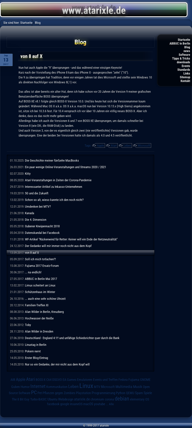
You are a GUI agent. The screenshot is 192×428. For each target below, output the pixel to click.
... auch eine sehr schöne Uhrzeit (45, 298)
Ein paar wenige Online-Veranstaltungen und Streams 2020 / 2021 (65, 167)
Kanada (29, 213)
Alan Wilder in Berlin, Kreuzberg (44, 312)
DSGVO (57, 380)
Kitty (28, 173)
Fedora (123, 380)
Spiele (148, 393)
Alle (111, 404)
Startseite (184, 40)
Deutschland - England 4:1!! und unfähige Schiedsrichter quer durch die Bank (72, 338)
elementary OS (139, 399)
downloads (183, 62)
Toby (28, 325)
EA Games (69, 380)
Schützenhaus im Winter (40, 292)
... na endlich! (33, 272)
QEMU (130, 393)
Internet (38, 386)
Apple (100, 145)
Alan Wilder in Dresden (39, 331)
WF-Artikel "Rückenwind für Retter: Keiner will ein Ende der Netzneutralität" (71, 239)
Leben (127, 145)
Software (184, 55)
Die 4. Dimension (35, 219)
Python (120, 393)
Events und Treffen (105, 380)
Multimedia (124, 386)
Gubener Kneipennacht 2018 (42, 226)
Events (186, 66)
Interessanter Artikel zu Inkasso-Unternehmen (53, 187)
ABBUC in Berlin (180, 43)
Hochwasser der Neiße (39, 318)
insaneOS (76, 404)
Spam (139, 393)
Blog (187, 47)
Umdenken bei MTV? (38, 206)
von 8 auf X (32, 252)
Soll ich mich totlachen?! (40, 259)
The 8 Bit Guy (20, 399)
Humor (25, 387)
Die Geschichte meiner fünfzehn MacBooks (52, 160)
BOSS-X (41, 380)
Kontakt (185, 81)
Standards (183, 70)
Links (186, 73)
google (64, 404)
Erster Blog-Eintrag (36, 358)
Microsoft (144, 145)
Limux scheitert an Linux (40, 285)
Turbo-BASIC (38, 399)
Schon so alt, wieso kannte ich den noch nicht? (54, 200)
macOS (88, 404)
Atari (114, 145)
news (187, 51)
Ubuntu (52, 399)
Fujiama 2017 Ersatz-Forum (42, 266)
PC (34, 392)
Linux (86, 385)
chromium (97, 399)
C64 (49, 380)
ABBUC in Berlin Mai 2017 (41, 279)
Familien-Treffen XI (36, 305)
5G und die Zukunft (36, 193)
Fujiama (133, 380)
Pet (40, 393)
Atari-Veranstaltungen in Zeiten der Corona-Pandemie (58, 180)
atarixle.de (82, 399)
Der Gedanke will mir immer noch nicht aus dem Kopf (58, 246)
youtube (99, 404)
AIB (12, 380)
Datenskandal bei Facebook (42, 233)
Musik (137, 387)
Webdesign (65, 399)
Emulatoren (84, 380)
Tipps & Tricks (181, 58)
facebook (53, 404)
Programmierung (103, 393)
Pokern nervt (33, 351)
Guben (15, 387)
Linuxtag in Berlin (35, 345)
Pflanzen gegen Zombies (59, 393)
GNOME (145, 380)
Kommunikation (57, 387)
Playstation (83, 393)
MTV (97, 387)
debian (122, 398)
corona (109, 399)
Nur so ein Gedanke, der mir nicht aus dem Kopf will (57, 364)
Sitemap (185, 77)
